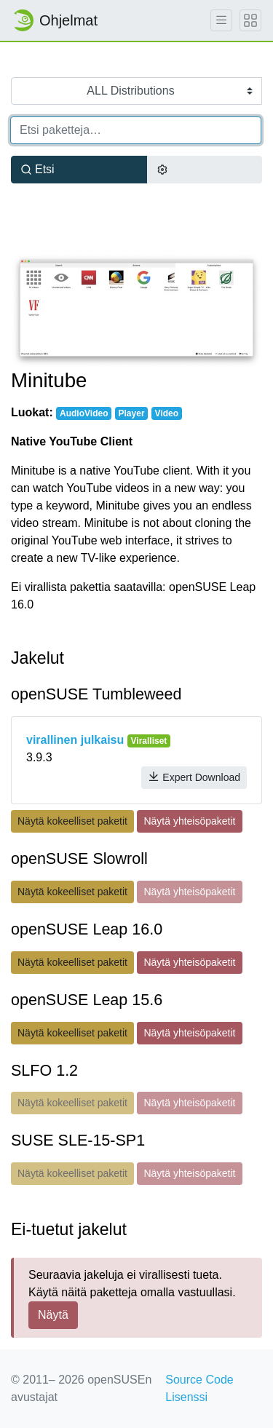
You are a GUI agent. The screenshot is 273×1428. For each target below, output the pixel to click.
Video (166, 413)
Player (132, 413)
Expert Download (194, 777)
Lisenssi (186, 1397)
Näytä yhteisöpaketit (189, 821)
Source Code (199, 1379)
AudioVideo (84, 413)
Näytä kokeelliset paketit (72, 821)
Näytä (53, 1315)
